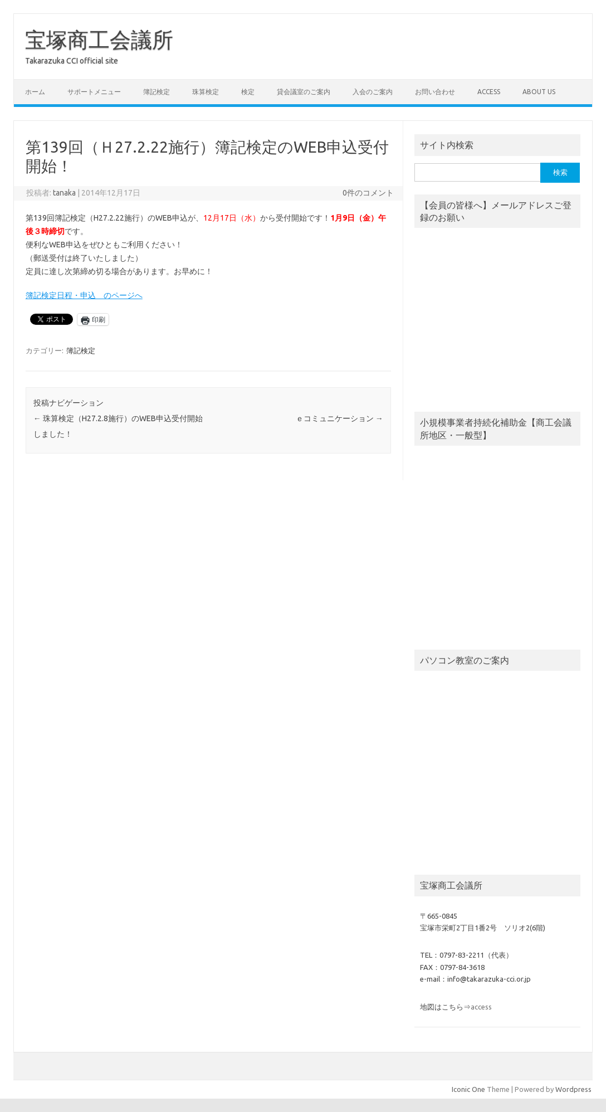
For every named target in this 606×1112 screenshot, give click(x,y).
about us (538, 91)
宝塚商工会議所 (99, 39)
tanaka (64, 192)
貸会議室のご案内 (303, 91)
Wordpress (573, 1089)
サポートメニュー (94, 91)
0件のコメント (368, 192)
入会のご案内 (373, 91)
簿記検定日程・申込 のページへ (84, 295)
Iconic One (468, 1089)
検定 (248, 91)
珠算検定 (205, 91)
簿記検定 (156, 91)
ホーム (35, 91)
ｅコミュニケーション (339, 418)
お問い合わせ (435, 91)
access (488, 91)
